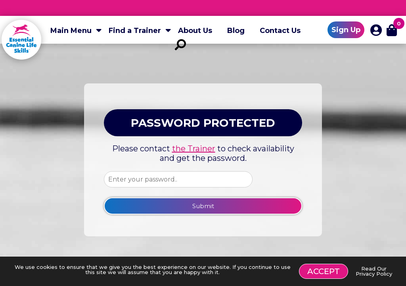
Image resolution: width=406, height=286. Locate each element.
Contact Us (280, 30)
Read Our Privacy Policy (374, 271)
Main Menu (71, 30)
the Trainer (193, 148)
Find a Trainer (135, 30)
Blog (236, 30)
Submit (203, 206)
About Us (195, 30)
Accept (323, 271)
